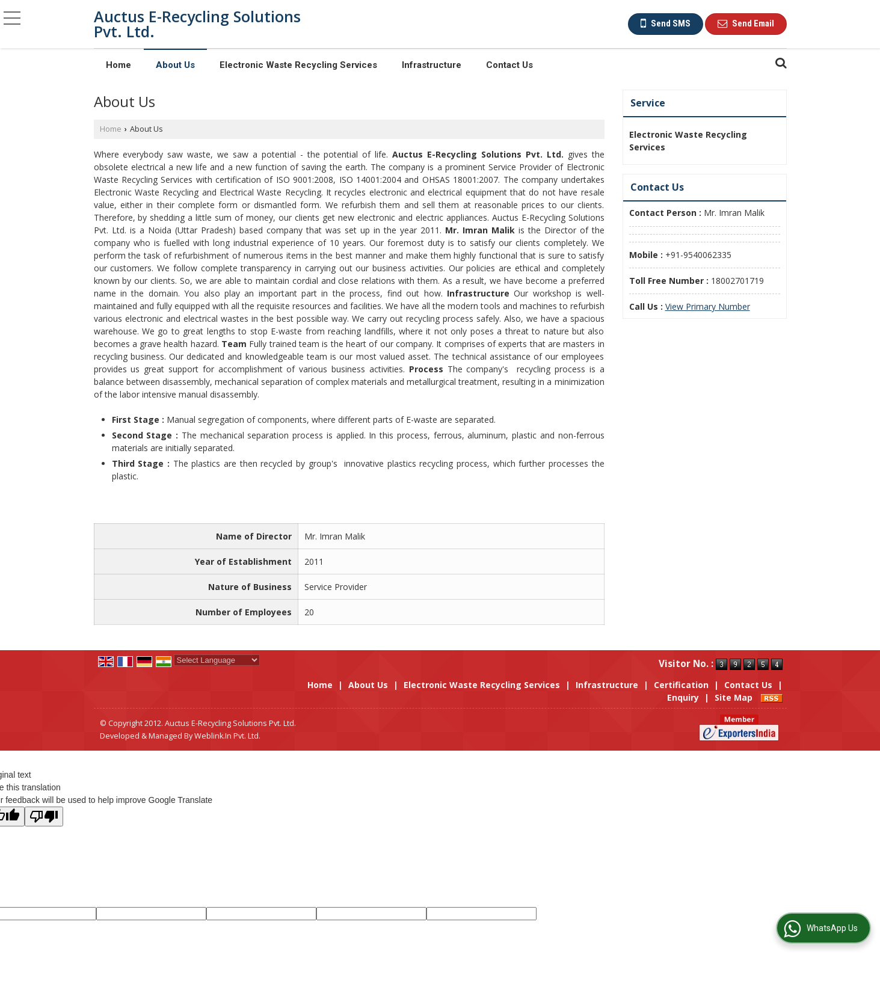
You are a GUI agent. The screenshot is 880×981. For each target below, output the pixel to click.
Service (647, 102)
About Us (175, 65)
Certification (681, 684)
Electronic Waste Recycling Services (298, 65)
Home (118, 65)
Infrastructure (431, 65)
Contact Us (509, 65)
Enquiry (683, 697)
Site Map (733, 697)
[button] (707, 306)
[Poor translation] (44, 816)
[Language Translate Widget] (217, 660)
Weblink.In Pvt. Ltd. (227, 736)
